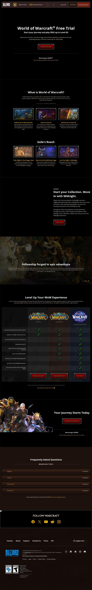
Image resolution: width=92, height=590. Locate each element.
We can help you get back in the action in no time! (46, 60)
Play (87, 281)
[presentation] (6, 4)
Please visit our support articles (57, 498)
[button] (23, 119)
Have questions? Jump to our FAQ (46, 388)
